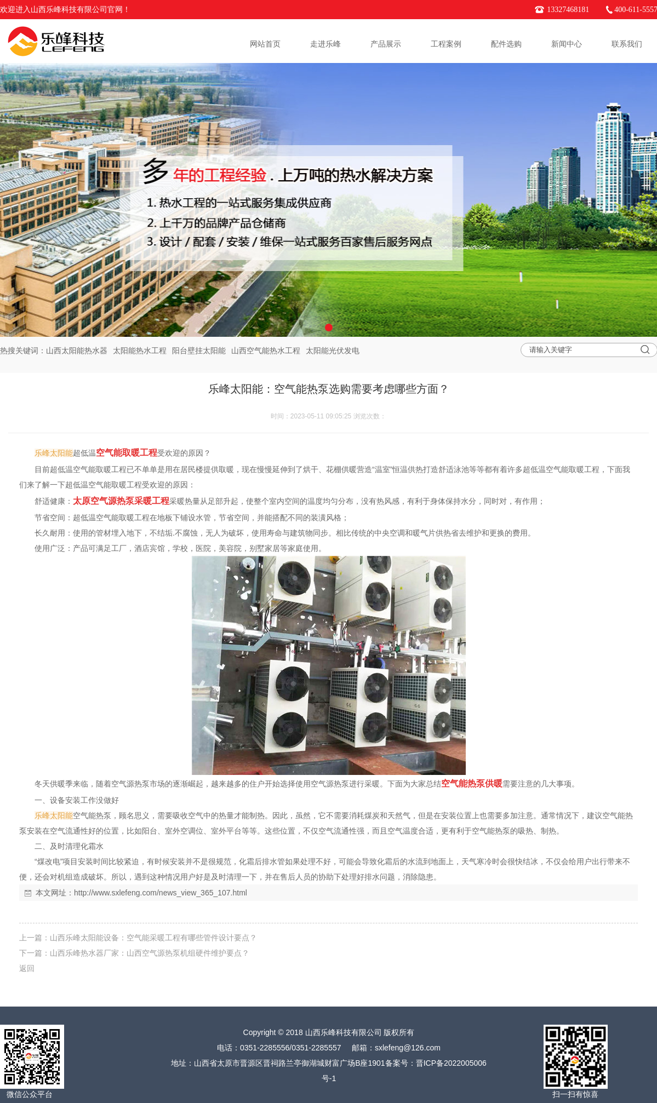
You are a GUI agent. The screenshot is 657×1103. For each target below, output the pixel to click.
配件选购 (506, 44)
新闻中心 (566, 44)
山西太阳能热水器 (76, 350)
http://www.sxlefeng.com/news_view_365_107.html (160, 892)
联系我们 (627, 44)
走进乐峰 (325, 44)
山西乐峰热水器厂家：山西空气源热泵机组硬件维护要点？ (149, 953)
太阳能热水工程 (140, 350)
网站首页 (265, 44)
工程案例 (446, 44)
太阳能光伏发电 (332, 350)
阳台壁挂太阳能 (199, 350)
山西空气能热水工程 (265, 350)
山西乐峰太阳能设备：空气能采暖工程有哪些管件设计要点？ (153, 937)
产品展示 (385, 44)
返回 (27, 968)
